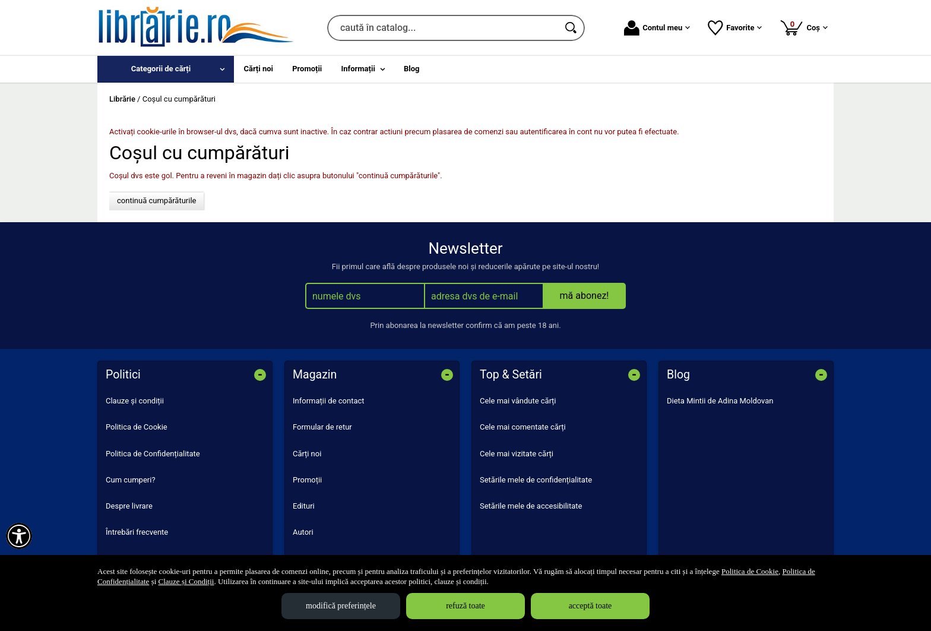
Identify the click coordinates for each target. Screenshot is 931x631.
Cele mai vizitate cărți (516, 453)
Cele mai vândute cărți (518, 400)
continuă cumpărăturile (156, 200)
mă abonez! (584, 295)
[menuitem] (165, 69)
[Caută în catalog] (572, 28)
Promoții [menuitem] (307, 68)
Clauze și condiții (135, 400)
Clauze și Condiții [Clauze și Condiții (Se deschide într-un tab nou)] (186, 581)
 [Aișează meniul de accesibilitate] (19, 536)
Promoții (307, 479)
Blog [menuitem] (412, 68)
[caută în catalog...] (443, 28)
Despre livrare (129, 505)
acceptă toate (590, 605)
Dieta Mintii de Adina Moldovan (720, 400)
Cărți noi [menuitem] (258, 68)
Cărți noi (307, 453)
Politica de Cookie (136, 426)
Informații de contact (329, 400)
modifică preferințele (341, 605)
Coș (804, 27)
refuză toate (465, 605)
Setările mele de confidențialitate (536, 479)
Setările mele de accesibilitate (531, 505)
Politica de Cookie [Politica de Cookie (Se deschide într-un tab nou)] (749, 571)
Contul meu (657, 28)
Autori (303, 532)
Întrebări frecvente (137, 532)
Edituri (304, 505)
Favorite (735, 28)
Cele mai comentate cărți (523, 426)
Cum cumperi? (131, 479)
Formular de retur (322, 426)
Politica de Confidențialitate (153, 453)
